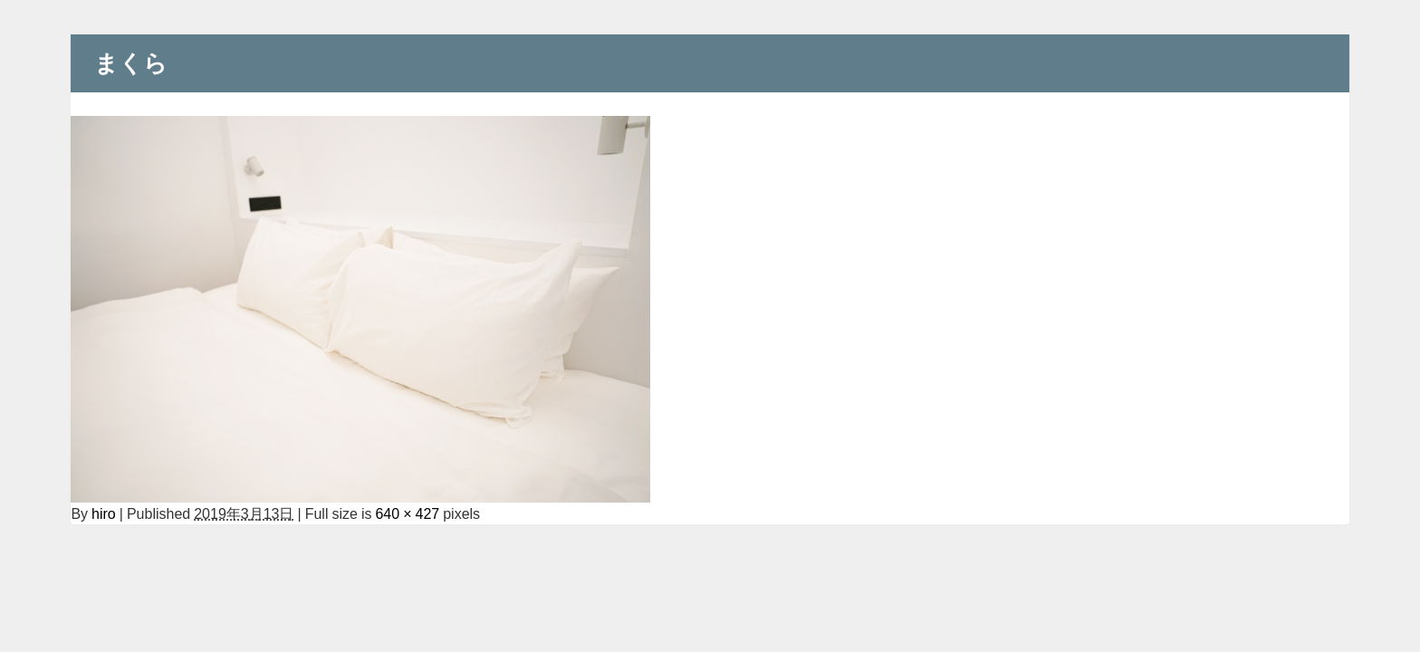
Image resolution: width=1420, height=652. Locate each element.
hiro (103, 513)
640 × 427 (407, 513)
